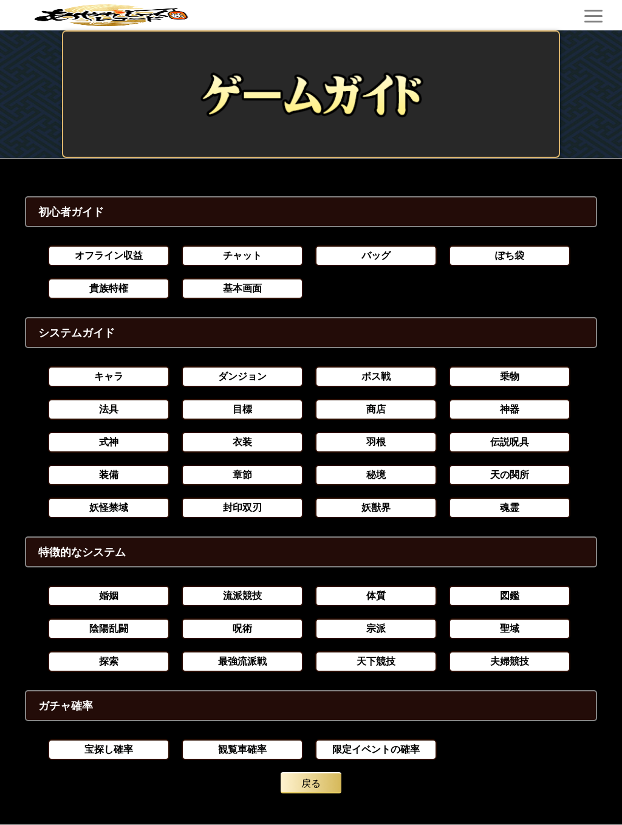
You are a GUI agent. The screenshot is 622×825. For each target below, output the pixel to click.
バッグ (376, 255)
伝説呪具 (509, 442)
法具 (108, 409)
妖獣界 (376, 507)
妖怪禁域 (108, 507)
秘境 (376, 475)
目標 (242, 409)
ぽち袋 (509, 255)
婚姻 (108, 595)
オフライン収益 (109, 255)
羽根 (376, 442)
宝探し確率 (108, 749)
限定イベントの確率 (376, 749)
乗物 (509, 376)
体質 (376, 595)
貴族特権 (108, 288)
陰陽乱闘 (108, 628)
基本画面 (242, 288)
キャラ (108, 376)
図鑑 (509, 595)
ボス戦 (376, 376)
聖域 (509, 628)
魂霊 (509, 507)
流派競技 (242, 595)
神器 (509, 409)
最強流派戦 (242, 661)
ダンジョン (242, 376)
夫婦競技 (509, 661)
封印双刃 (242, 507)
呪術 (242, 628)
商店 (376, 409)
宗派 (376, 628)
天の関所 (509, 475)
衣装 (242, 442)
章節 (242, 475)
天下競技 (376, 661)
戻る (311, 783)
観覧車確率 (242, 749)
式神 (108, 442)
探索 (108, 661)
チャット (242, 255)
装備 (108, 475)
